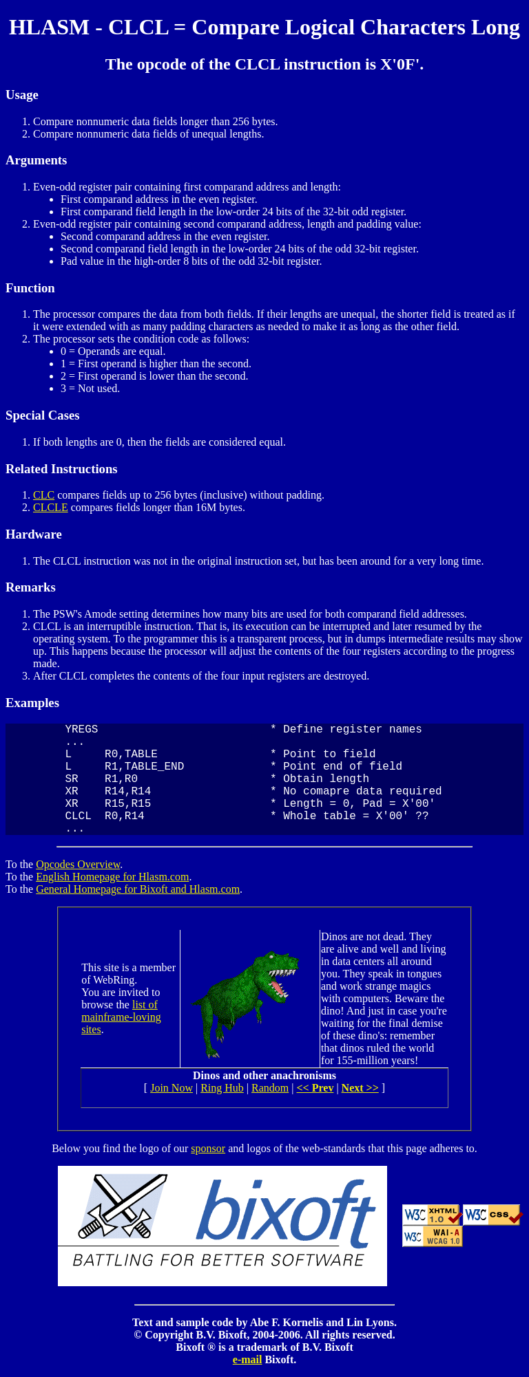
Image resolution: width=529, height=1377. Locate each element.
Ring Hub (222, 1088)
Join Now (171, 1088)
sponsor (208, 1148)
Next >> (360, 1088)
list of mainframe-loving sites (121, 1017)
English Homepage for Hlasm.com (112, 876)
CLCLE (50, 507)
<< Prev (314, 1088)
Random (270, 1088)
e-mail (247, 1359)
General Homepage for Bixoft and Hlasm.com (138, 889)
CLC (43, 495)
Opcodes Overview (78, 864)
